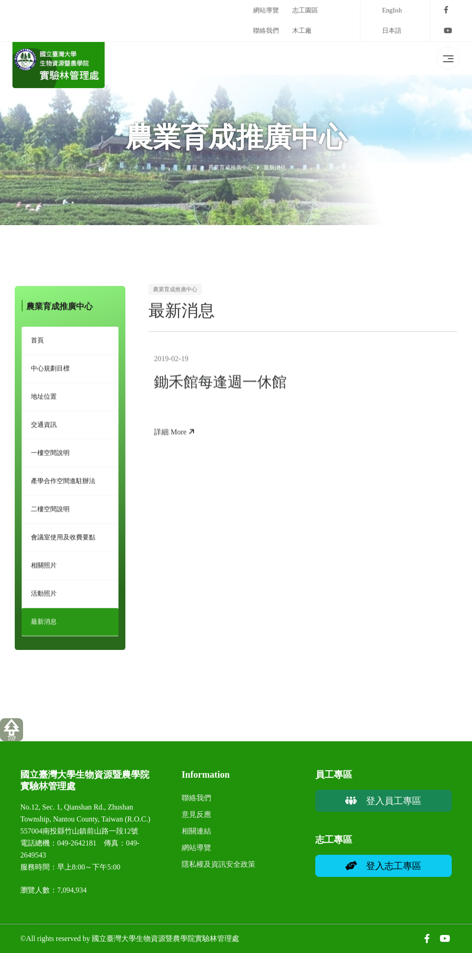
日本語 (391, 30)
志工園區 (305, 10)
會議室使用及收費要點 (63, 539)
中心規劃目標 (50, 371)
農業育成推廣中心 (230, 167)
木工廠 (302, 30)
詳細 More (174, 437)
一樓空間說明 (50, 455)
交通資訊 (44, 427)
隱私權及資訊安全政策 (218, 864)
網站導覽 (266, 10)
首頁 (191, 167)
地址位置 (44, 399)
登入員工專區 (383, 801)
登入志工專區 (383, 866)
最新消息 (44, 624)
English (392, 10)
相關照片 (44, 568)
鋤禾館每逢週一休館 (220, 387)
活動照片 (44, 596)
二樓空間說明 (50, 511)
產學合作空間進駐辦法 (63, 483)
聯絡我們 (266, 30)
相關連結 (196, 831)
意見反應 (196, 814)
